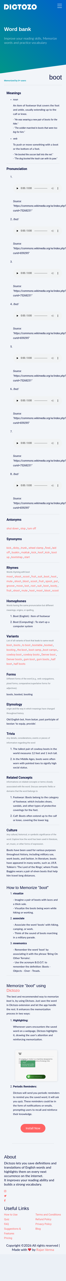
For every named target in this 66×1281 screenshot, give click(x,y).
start (27, 557)
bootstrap (17, 557)
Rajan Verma (45, 1250)
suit (40, 576)
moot (10, 576)
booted (48, 645)
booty (53, 585)
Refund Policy (43, 1219)
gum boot (29, 659)
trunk (24, 547)
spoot (48, 581)
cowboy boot (14, 654)
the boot (22, 649)
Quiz (6, 1219)
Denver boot (48, 654)
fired (47, 547)
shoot (18, 576)
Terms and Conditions (48, 1214)
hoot (53, 576)
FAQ (6, 1224)
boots (17, 645)
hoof (40, 552)
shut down (13, 528)
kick (9, 547)
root (33, 585)
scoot (26, 576)
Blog (38, 1228)
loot (27, 585)
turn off (31, 528)
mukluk (25, 552)
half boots (19, 663)
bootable (37, 645)
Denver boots (14, 659)
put (56, 581)
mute (10, 581)
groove (11, 585)
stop (22, 528)
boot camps (50, 649)
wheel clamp (36, 547)
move (19, 585)
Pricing (8, 1238)
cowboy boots (31, 654)
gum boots (43, 659)
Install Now (33, 1128)
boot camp (35, 649)
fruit (33, 576)
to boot (26, 645)
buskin (15, 552)
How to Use (10, 1214)
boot (46, 576)
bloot (26, 581)
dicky (16, 547)
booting (11, 649)
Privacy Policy (43, 1224)
